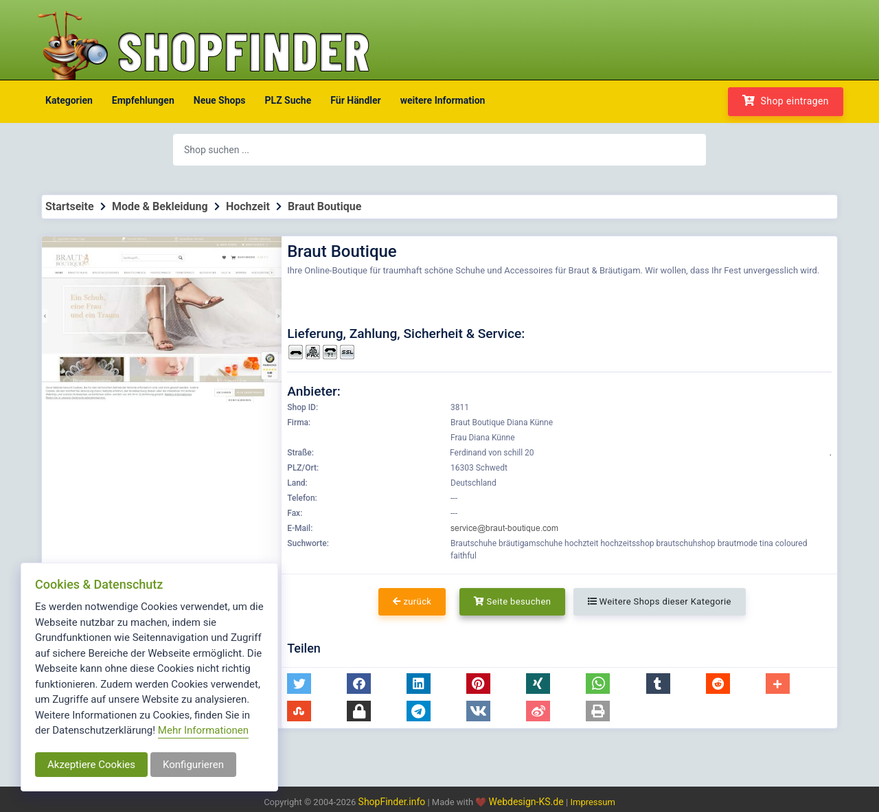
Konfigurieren (193, 764)
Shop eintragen (785, 100)
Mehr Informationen (203, 730)
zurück (412, 601)
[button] (299, 683)
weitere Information (443, 100)
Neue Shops (220, 100)
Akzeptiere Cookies (91, 764)
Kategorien (69, 100)
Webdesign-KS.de (528, 801)
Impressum (592, 802)
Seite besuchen (512, 601)
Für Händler (355, 100)
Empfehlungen (143, 100)
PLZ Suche (288, 100)
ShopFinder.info (392, 801)
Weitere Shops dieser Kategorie (659, 601)
